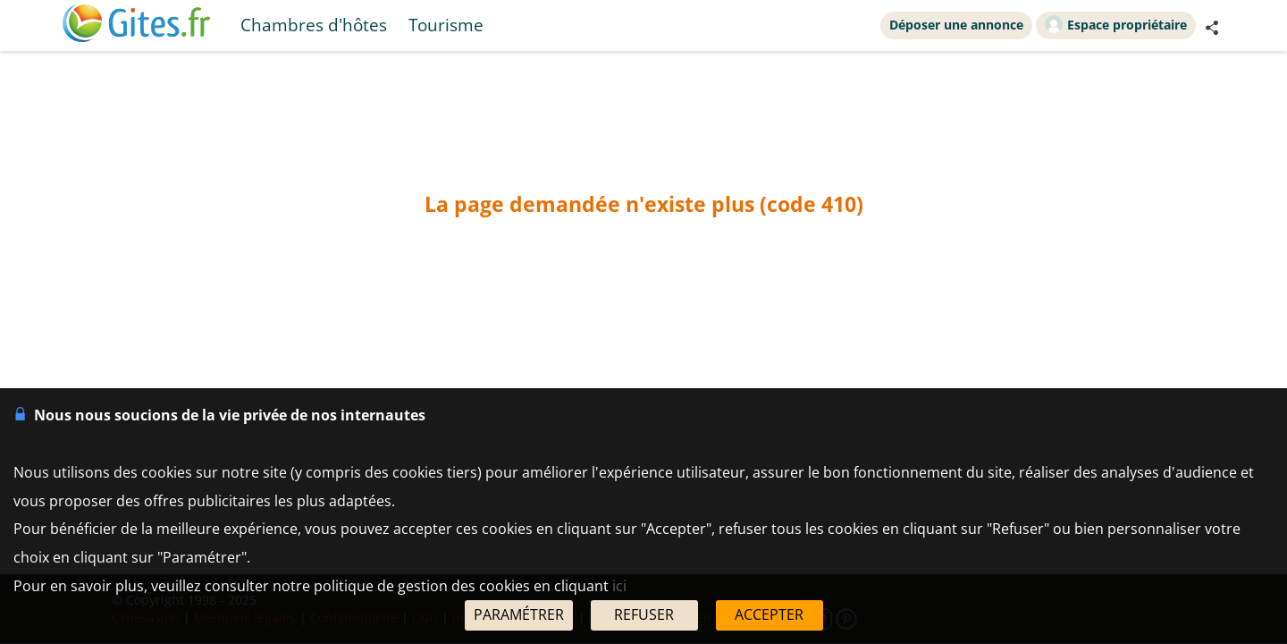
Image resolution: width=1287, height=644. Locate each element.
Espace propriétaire (1116, 24)
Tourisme (446, 24)
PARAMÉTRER (519, 614)
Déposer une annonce (956, 24)
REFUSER (644, 614)
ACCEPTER (769, 614)
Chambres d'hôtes (313, 24)
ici (619, 586)
